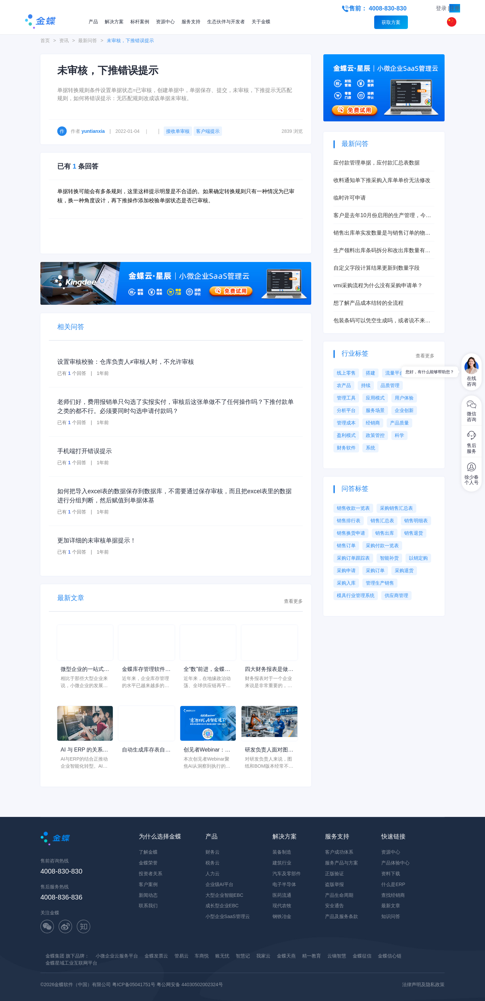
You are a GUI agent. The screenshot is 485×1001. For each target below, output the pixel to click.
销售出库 (384, 533)
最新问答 (87, 40)
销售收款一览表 (353, 508)
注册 (454, 8)
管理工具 (346, 398)
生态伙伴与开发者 (226, 21)
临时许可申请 (349, 198)
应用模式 (375, 398)
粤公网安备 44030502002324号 (190, 984)
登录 (441, 8)
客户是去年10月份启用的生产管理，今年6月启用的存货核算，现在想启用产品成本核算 (383, 215)
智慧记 (243, 956)
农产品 (344, 385)
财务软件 (346, 447)
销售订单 (346, 545)
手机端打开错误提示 (84, 451)
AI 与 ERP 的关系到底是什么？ (84, 750)
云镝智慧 (336, 956)
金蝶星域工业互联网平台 (71, 963)
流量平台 (394, 373)
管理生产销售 (380, 583)
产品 (93, 21)
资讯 (64, 40)
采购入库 (346, 583)
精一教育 (311, 956)
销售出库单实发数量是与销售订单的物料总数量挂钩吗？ (381, 233)
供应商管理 (396, 595)
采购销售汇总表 (396, 508)
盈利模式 (346, 435)
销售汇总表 (382, 520)
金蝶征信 (362, 956)
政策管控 (375, 435)
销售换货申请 (351, 533)
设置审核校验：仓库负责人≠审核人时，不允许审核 (125, 361)
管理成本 (346, 422)
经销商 (373, 422)
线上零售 (346, 373)
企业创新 (404, 410)
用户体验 (404, 398)
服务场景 (375, 410)
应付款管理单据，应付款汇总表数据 (376, 163)
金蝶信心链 (389, 956)
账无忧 (222, 956)
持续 (365, 385)
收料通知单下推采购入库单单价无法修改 (381, 180)
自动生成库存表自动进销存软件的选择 (146, 750)
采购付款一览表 (382, 545)
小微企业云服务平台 (117, 956)
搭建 (370, 373)
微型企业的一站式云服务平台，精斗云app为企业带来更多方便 (85, 669)
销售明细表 (416, 520)
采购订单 (375, 570)
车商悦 (202, 956)
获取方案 (391, 22)
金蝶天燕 (286, 956)
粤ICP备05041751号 (133, 984)
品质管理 (390, 385)
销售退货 (413, 533)
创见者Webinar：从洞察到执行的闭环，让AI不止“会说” (208, 750)
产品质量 (399, 422)
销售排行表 (348, 520)
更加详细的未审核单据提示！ (96, 540)
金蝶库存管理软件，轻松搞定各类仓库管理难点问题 (146, 669)
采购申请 (346, 570)
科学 (399, 435)
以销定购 (418, 558)
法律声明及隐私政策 (423, 984)
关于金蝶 (261, 21)
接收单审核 (178, 131)
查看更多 (293, 601)
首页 (45, 40)
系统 (370, 447)
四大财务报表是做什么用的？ (269, 669)
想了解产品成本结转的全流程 (368, 303)
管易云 (181, 956)
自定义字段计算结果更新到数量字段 (376, 268)
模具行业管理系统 (356, 595)
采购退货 (404, 570)
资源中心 (165, 21)
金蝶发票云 (156, 956)
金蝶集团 (54, 956)
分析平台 (346, 410)
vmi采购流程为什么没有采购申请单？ (378, 285)
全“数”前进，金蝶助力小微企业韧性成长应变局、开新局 (208, 669)
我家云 (263, 956)
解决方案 (114, 21)
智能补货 (389, 558)
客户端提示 (208, 131)
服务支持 (191, 21)
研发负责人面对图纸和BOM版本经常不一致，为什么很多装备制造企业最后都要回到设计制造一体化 (269, 750)
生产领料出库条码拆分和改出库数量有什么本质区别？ (381, 251)
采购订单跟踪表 (353, 558)
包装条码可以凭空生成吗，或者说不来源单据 (381, 321)
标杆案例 (139, 21)
